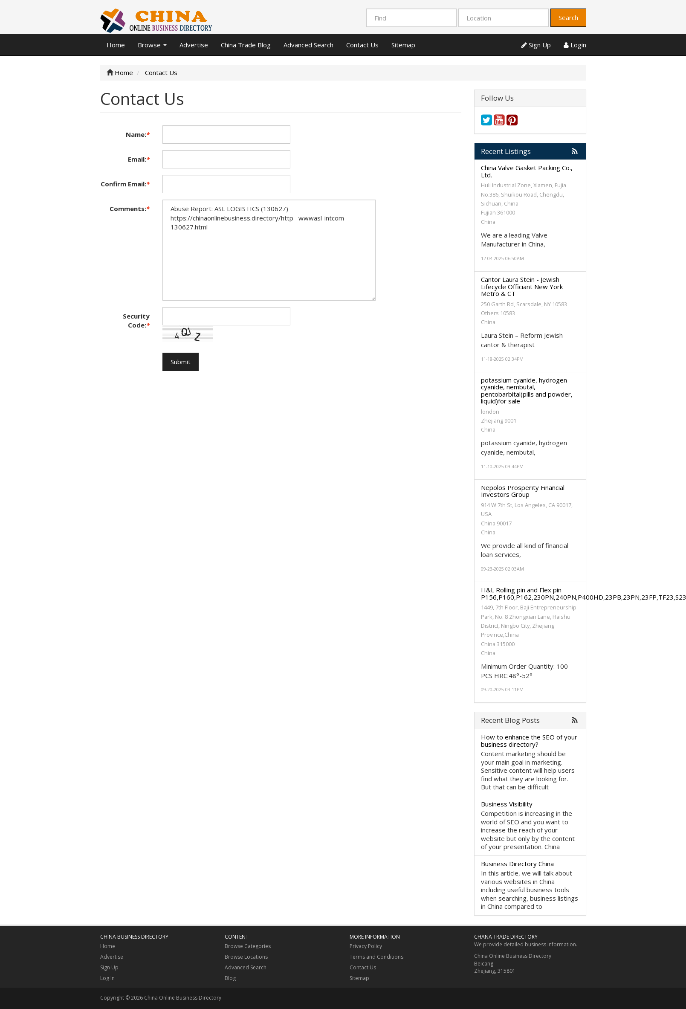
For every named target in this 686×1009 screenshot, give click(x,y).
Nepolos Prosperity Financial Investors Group (522, 491)
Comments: (130, 208)
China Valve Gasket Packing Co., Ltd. (527, 171)
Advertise (193, 45)
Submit (181, 361)
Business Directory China (517, 863)
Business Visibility (507, 804)
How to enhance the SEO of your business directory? (529, 740)
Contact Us (362, 45)
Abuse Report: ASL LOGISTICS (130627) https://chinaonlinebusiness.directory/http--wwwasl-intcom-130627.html (269, 250)
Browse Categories (248, 946)
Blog (230, 978)
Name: (138, 134)
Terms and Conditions (376, 956)
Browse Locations (246, 956)
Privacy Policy (366, 946)
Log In (107, 978)
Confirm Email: (125, 184)
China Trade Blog (246, 45)
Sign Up (536, 45)
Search (568, 17)
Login (575, 45)
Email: (139, 159)
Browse (152, 45)
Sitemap (403, 45)
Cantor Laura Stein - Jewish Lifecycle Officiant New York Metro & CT (522, 286)
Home (116, 45)
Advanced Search (308, 45)
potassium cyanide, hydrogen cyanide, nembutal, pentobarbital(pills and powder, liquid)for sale (527, 391)
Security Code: (136, 320)
